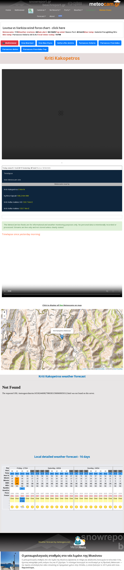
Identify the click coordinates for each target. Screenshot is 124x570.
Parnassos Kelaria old (23, 34)
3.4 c (20, 34)
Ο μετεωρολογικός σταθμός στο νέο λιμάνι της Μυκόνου (62, 555)
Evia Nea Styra (45, 43)
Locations (91, 10)
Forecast (41, 16)
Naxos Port (70, 32)
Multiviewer (20, 10)
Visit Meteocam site (12, 179)
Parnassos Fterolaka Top (35, 49)
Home (8, 10)
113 (10, 32)
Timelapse (8, 173)
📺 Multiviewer (9, 43)
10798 (49, 34)
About (52, 16)
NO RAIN (47, 32)
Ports (67, 10)
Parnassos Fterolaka (110, 43)
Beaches (78, 10)
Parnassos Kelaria (87, 43)
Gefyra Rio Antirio (65, 43)
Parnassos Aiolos (10, 49)
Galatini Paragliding (104, 32)
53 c (100, 32)
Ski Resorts (55, 10)
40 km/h (70, 32)
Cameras (41, 10)
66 (28, 32)
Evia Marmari (27, 43)
